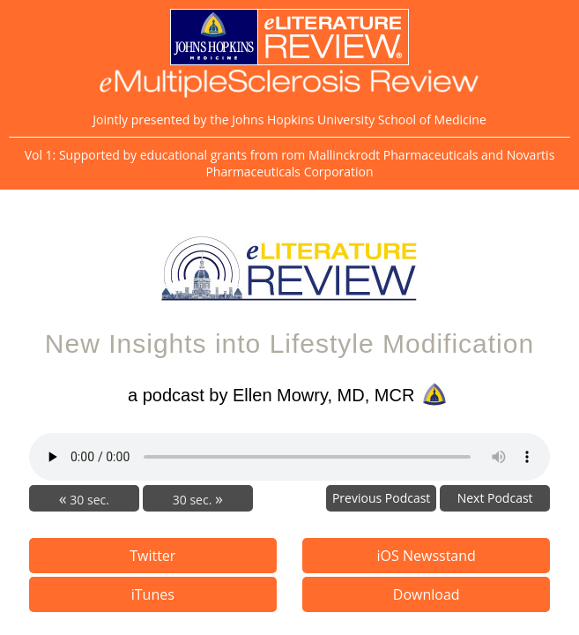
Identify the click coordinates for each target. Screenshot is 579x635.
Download (426, 594)
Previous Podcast (381, 497)
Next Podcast (495, 497)
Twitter (152, 555)
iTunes (152, 594)
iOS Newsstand (426, 555)
